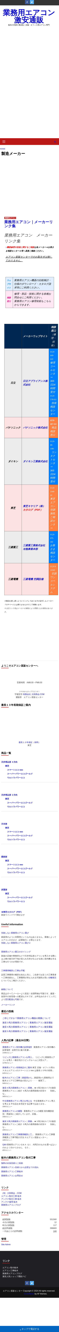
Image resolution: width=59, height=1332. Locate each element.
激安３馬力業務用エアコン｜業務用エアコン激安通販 (27, 1022)
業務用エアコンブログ (11, 1205)
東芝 (7, 766)
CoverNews (29, 1294)
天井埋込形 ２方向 (9, 795)
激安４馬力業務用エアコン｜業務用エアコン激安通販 (27, 1027)
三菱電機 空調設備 (33, 579)
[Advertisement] (23, 110)
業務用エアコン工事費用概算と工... (18, 1134)
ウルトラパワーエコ (16, 778)
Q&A (4, 1145)
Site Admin (6, 1244)
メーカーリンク (8, 1005)
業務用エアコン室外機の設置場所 (17, 1047)
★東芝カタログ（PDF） (12, 912)
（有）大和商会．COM (11, 1193)
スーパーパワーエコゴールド (20, 774)
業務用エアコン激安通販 (29, 16)
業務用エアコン (10, 218)
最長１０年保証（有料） (29, 742)
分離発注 (52, 978)
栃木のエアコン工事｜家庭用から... (18, 1078)
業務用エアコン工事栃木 (12, 1171)
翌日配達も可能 (12, 999)
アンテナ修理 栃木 (9, 1202)
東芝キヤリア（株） (34, 506)
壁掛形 (4, 857)
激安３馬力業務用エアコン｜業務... (18, 1121)
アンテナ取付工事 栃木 (11, 1199)
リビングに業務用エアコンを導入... (18, 1057)
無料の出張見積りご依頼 (12, 1163)
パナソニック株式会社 (35, 427)
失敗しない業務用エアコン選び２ (16, 943)
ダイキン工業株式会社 (35, 461)
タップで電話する (29, 1329)
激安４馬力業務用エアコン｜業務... (18, 1088)
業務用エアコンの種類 (12, 1111)
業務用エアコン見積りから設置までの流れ (20, 1167)
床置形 (4, 890)
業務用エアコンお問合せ (12, 1176)
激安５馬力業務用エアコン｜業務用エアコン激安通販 (27, 1031)
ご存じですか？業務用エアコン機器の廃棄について (26, 1018)
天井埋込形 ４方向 (9, 762)
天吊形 (4, 824)
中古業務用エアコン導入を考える (17, 1101)
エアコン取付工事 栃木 (11, 1196)
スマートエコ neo (15, 770)
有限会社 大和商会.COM (33, 694)
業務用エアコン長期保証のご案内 (17, 1067)
